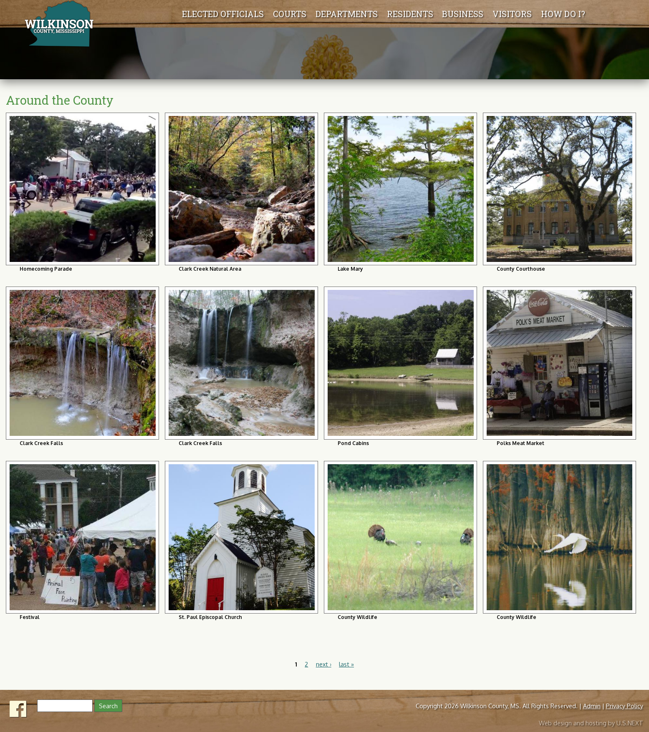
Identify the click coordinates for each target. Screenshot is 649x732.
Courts (169, 13)
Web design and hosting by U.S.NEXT (591, 720)
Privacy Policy (624, 705)
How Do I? (565, 13)
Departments (226, 13)
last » (346, 664)
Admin (592, 705)
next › (323, 664)
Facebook (18, 707)
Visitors (514, 13)
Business (464, 13)
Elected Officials (103, 13)
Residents (412, 13)
